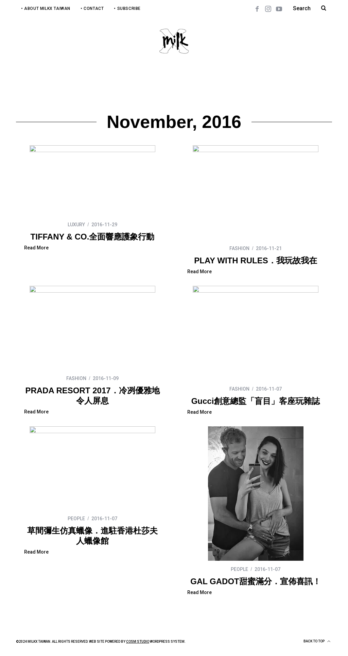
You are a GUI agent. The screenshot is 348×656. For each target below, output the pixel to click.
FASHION (239, 248)
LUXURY (76, 224)
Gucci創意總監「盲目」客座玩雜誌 (255, 401)
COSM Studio (137, 641)
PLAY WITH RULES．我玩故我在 (255, 260)
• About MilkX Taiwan (45, 8)
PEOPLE (76, 518)
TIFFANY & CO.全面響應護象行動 (93, 236)
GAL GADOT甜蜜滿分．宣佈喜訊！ (255, 581)
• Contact (92, 8)
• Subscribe (127, 8)
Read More (36, 247)
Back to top (316, 641)
